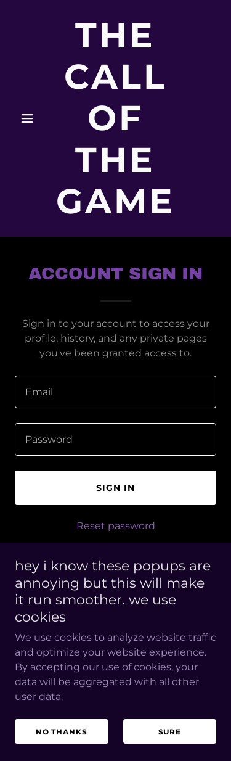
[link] (115, 210)
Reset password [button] (115, 526)
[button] (30, 118)
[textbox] (115, 392)
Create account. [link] (156, 553)
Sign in (115, 487)
